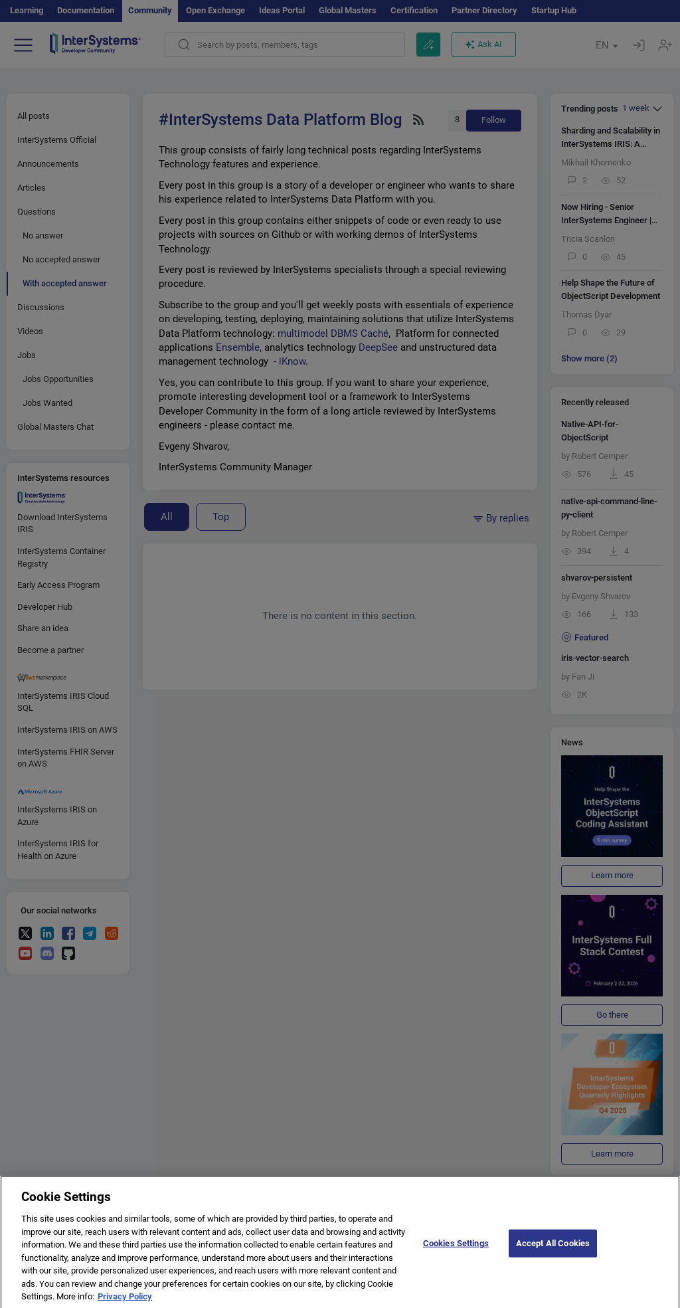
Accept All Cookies (553, 1251)
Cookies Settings (456, 1251)
